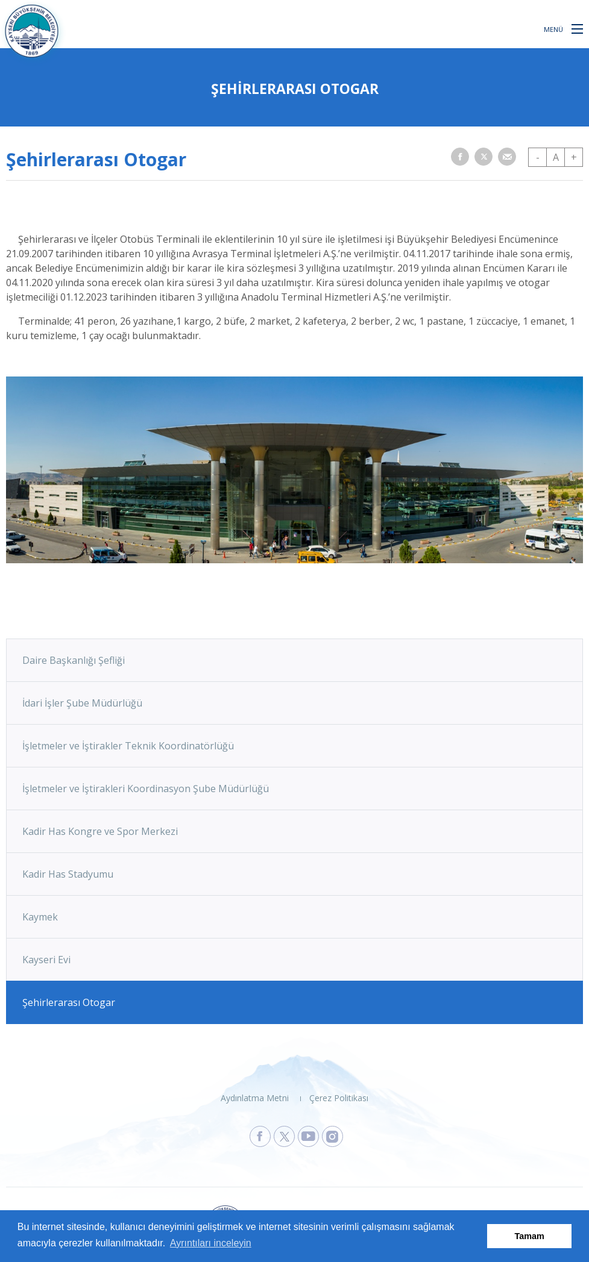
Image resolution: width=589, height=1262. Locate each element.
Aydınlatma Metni (255, 1098)
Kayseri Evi (46, 959)
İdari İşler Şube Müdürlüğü (82, 703)
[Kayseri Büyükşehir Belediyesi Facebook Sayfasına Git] (260, 1136)
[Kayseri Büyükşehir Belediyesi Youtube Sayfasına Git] (308, 1136)
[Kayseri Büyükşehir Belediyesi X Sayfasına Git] (284, 1136)
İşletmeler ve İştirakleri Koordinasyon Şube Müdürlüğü (145, 788)
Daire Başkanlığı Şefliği (73, 660)
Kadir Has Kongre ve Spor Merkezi (100, 831)
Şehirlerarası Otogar (68, 1002)
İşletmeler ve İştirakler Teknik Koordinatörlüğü (128, 745)
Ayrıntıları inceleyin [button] (210, 1243)
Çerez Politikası (338, 1098)
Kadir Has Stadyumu (67, 874)
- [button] (538, 157)
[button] (577, 28)
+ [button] (574, 157)
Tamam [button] (529, 1236)
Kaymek (40, 916)
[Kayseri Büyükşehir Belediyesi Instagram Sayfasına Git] (332, 1136)
